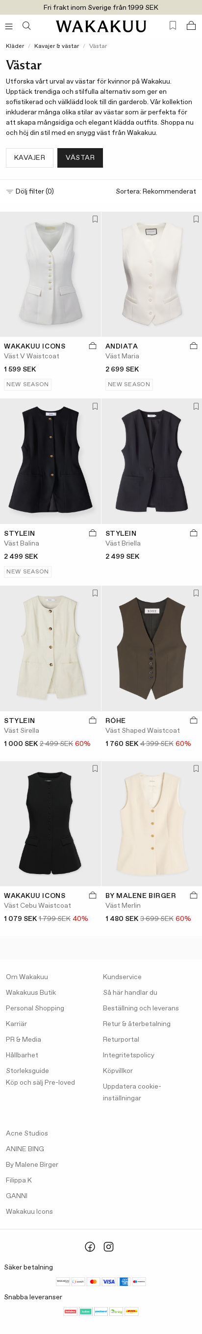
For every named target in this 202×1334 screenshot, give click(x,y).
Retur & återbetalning (137, 1024)
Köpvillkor (118, 1071)
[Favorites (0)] (173, 25)
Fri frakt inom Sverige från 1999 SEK (101, 7)
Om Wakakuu (27, 977)
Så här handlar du (130, 992)
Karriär (16, 1024)
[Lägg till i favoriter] (93, 220)
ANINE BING (25, 1149)
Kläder (15, 46)
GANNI (16, 1196)
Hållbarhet (22, 1055)
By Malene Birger (32, 1164)
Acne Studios (27, 1133)
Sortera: (156, 192)
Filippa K (19, 1180)
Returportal (121, 1039)
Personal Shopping (35, 1008)
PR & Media (23, 1039)
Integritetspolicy (128, 1055)
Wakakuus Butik (31, 992)
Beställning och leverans (141, 1008)
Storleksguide (27, 1071)
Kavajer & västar (56, 46)
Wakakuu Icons (29, 1211)
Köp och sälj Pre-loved (40, 1082)
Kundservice (122, 977)
